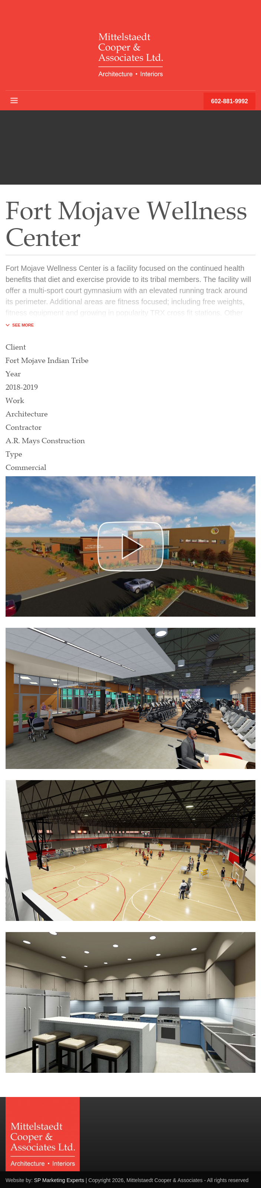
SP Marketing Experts (59, 1180)
